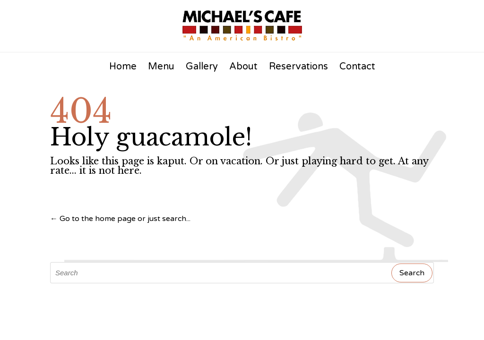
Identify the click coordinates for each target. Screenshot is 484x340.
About (243, 66)
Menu (161, 66)
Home (123, 66)
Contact (357, 66)
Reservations (298, 66)
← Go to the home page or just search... (120, 218)
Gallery (202, 66)
